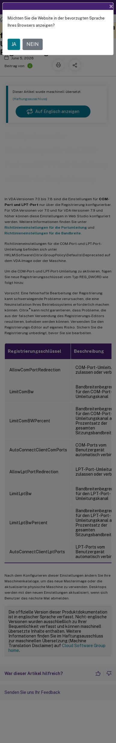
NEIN (32, 44)
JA (13, 44)
